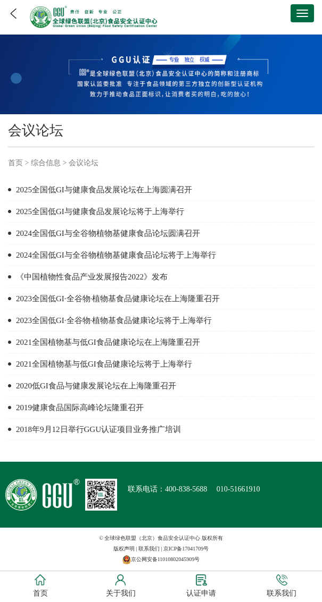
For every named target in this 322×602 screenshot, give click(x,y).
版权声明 (124, 549)
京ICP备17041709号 (186, 549)
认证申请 (201, 585)
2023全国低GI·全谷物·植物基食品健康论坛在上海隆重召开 (118, 298)
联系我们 (149, 549)
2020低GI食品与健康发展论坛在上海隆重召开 (96, 385)
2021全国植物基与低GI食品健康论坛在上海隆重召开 (108, 342)
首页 (15, 163)
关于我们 (121, 585)
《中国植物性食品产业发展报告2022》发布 (92, 277)
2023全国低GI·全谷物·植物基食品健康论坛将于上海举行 (114, 320)
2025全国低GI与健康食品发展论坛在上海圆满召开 (104, 189)
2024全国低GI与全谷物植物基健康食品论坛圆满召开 (108, 233)
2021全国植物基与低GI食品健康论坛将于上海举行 (104, 364)
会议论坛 (83, 163)
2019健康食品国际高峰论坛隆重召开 (80, 407)
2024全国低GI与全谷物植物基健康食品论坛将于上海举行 (116, 255)
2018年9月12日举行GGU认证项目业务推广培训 (98, 429)
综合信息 (46, 163)
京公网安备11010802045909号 (165, 559)
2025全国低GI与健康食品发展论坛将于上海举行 (100, 211)
